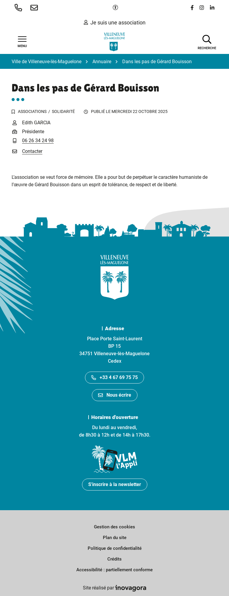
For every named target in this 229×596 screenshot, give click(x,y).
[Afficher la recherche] (206, 41)
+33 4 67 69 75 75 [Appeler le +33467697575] (114, 377)
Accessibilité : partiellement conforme (114, 569)
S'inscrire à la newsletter (114, 484)
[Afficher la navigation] (22, 42)
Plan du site (114, 537)
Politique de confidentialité (115, 548)
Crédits (114, 559)
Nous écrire (114, 395)
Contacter (32, 151)
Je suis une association (115, 22)
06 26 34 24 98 (38, 140)
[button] (19, 7)
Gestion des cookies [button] (114, 527)
